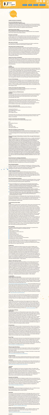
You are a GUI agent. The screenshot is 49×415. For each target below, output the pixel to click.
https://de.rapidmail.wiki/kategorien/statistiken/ (16, 384)
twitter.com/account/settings (30, 307)
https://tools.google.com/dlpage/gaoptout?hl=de (16, 344)
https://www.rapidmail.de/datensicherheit (20, 405)
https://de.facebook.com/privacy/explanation (17, 292)
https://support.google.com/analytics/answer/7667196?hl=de (18, 364)
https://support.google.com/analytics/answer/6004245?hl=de (18, 353)
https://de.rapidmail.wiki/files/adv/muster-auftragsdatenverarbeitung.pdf (20, 412)
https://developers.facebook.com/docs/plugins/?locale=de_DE (18, 283)
